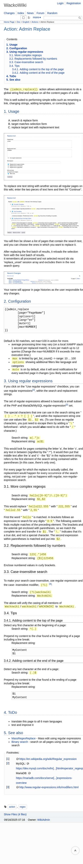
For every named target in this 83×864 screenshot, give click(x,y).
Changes (9, 13)
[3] (50, 584)
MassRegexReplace (24, 738)
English (26, 22)
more (37, 17)
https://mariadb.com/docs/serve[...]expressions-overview (44, 778)
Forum (40, 13)
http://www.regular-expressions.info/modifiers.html (47, 787)
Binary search (20, 741)
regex (23, 807)
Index (20, 13)
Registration (73, 3)
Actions (35, 22)
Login (60, 3)
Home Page (9, 22)
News (30, 13)
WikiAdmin (43, 819)
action (12, 807)
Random (52, 13)
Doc (18, 22)
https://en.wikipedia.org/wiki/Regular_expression (46, 758)
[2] (67, 404)
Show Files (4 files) (15, 814)
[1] (33, 389)
